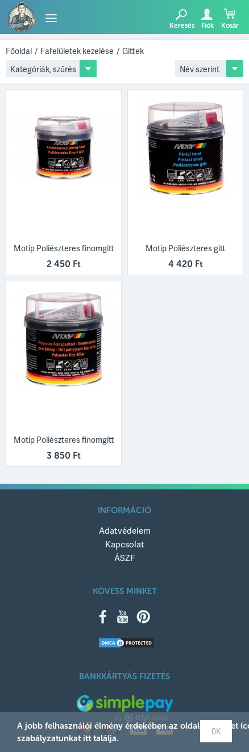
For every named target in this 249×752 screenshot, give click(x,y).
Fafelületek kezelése (77, 50)
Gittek (133, 50)
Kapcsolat (124, 544)
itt (87, 738)
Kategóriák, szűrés (43, 69)
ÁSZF (124, 557)
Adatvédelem (125, 530)
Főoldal (19, 50)
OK (216, 731)
